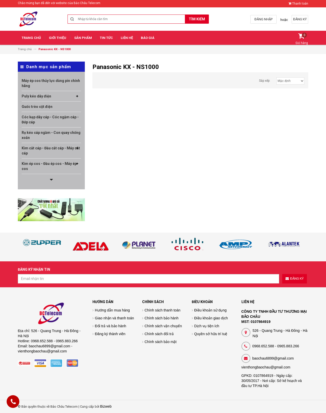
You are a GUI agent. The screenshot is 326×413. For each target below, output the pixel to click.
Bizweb (106, 406)
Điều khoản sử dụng (210, 310)
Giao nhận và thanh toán (114, 318)
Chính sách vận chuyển (163, 326)
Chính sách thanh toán (163, 310)
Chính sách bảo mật (161, 342)
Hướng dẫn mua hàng (112, 310)
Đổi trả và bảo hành (110, 326)
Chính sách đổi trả (159, 334)
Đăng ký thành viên (110, 334)
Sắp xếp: (264, 80)
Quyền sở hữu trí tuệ (210, 334)
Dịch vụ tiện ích (206, 326)
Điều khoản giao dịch (211, 318)
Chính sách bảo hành (162, 318)
